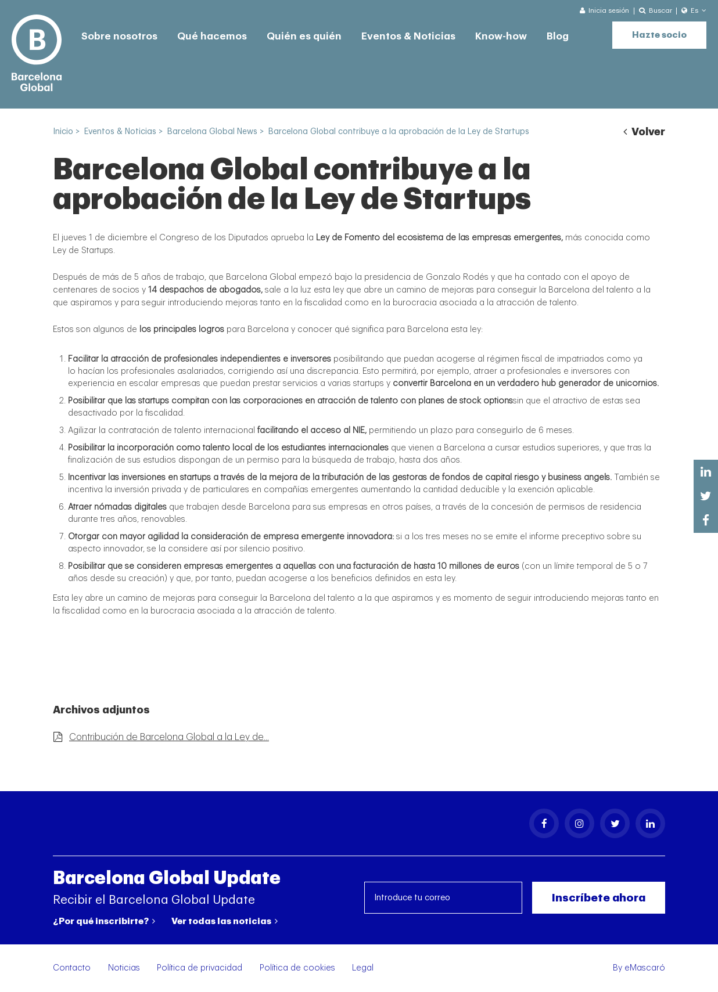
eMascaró (644, 968)
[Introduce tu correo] (443, 898)
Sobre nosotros (119, 36)
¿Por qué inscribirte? (104, 921)
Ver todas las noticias (224, 921)
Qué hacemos (212, 36)
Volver (644, 132)
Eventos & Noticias (408, 36)
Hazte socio (659, 35)
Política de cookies (297, 968)
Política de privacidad (199, 968)
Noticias (124, 968)
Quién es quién (304, 36)
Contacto (72, 968)
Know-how (501, 36)
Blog (558, 36)
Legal (363, 968)
